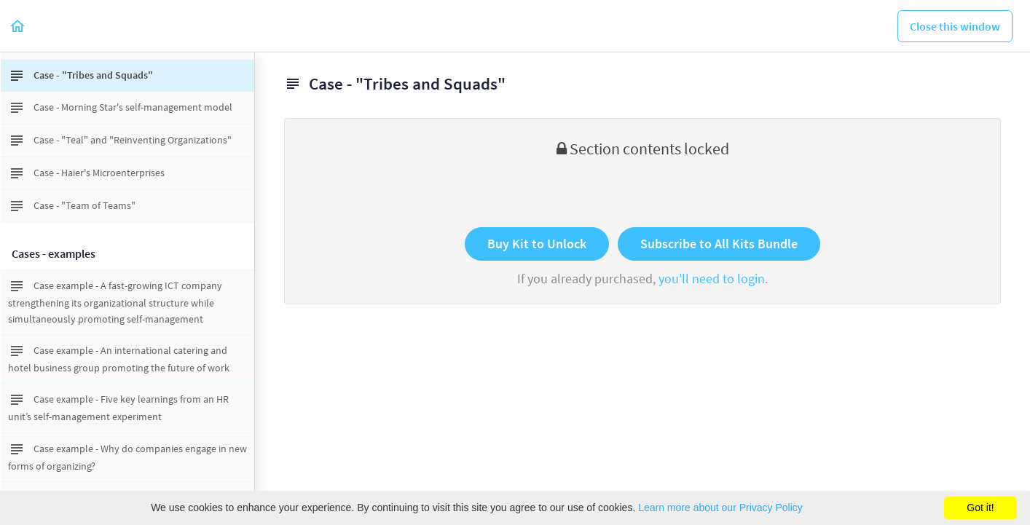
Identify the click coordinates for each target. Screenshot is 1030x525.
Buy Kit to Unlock (536, 243)
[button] (18, 26)
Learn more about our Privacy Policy (720, 507)
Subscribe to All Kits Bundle (719, 243)
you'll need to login (712, 278)
